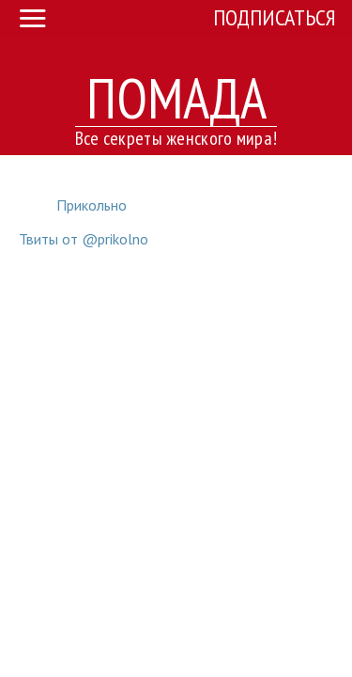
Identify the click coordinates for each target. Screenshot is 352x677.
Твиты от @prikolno (83, 238)
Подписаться (274, 17)
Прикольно (91, 205)
